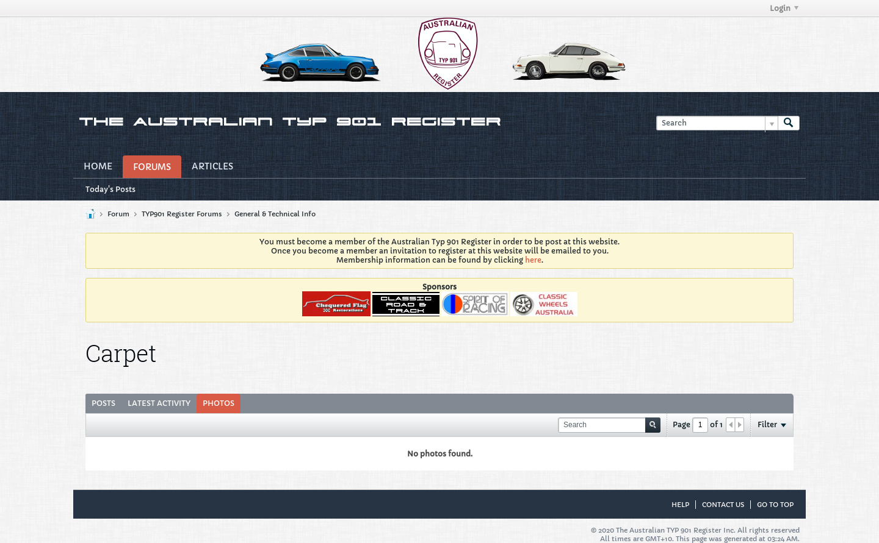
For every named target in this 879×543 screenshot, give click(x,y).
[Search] (717, 123)
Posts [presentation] (103, 403)
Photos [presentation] (218, 403)
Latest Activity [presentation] (159, 403)
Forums (152, 166)
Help (680, 504)
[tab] (103, 403)
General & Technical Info (275, 214)
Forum (118, 214)
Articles (212, 166)
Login (784, 8)
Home (98, 166)
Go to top (775, 504)
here (533, 259)
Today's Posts (110, 189)
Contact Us (723, 504)
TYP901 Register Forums (182, 214)
